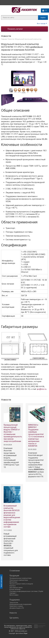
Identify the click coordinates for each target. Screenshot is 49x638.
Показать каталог (15, 29)
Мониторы (13, 582)
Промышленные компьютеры (20, 578)
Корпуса (13, 586)
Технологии (14, 602)
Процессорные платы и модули (21, 584)
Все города (41, 23)
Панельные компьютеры (19, 580)
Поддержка (15, 600)
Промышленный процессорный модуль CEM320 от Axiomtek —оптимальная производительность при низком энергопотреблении (12, 433)
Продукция (14, 576)
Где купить (14, 618)
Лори (25, 633)
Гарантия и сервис (16, 606)
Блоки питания (15, 589)
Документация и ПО (17, 608)
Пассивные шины (16, 587)
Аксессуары (14, 595)
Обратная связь (1, 581)
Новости (11, 39)
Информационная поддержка (20, 604)
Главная (4, 39)
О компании (15, 571)
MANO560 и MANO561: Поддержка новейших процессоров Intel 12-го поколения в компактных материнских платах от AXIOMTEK (36, 435)
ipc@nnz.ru (41, 389)
